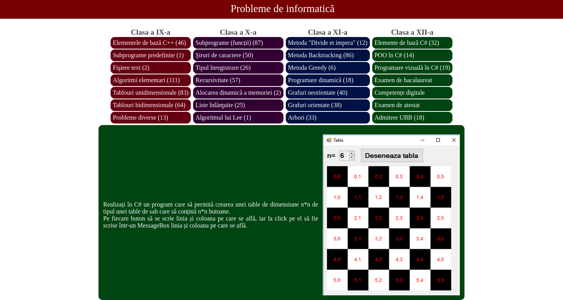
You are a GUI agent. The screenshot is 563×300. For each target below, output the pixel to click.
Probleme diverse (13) (140, 117)
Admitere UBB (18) (399, 117)
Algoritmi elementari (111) (146, 80)
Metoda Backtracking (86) (321, 55)
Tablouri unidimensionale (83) (150, 92)
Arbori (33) (302, 117)
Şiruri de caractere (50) (224, 55)
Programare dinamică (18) (321, 80)
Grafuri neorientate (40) (318, 92)
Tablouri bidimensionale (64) (149, 105)
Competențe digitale (400, 92)
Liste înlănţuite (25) (220, 105)
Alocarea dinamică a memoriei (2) (238, 92)
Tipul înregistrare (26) (223, 67)
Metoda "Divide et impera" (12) (328, 42)
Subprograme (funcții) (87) (229, 42)
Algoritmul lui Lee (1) (223, 117)
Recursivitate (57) (217, 80)
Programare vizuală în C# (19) (412, 67)
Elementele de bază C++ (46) (149, 42)
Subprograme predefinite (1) (148, 55)
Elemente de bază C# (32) (407, 42)
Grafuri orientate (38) (315, 105)
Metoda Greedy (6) (312, 67)
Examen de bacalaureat (403, 80)
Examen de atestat (397, 105)
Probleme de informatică (282, 8)
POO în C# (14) (394, 55)
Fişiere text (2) (131, 67)
